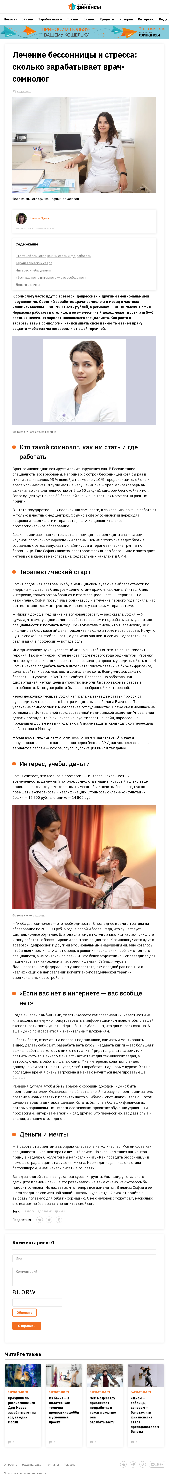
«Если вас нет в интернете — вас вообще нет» (51, 283)
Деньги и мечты (28, 290)
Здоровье (45, 1216)
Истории (126, 23)
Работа (30, 1216)
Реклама (69, 1465)
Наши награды (32, 1465)
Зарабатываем (50, 23)
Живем (28, 23)
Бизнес (89, 23)
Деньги (60, 1216)
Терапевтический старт (34, 268)
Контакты (52, 1465)
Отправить (27, 1331)
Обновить (25, 1318)
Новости (10, 23)
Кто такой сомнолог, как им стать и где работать (53, 261)
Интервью (146, 23)
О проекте (10, 1465)
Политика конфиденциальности (25, 1474)
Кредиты (107, 23)
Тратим (73, 23)
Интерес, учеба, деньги (33, 275)
